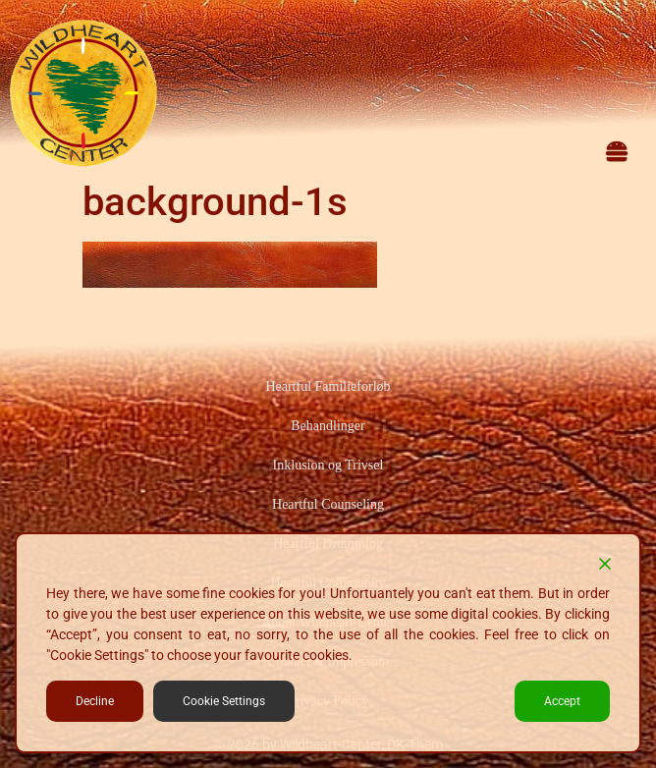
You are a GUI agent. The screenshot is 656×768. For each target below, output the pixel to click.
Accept (562, 701)
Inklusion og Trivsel (328, 465)
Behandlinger (327, 425)
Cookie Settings (224, 701)
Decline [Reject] (95, 701)
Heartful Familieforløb (327, 386)
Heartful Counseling (328, 504)
